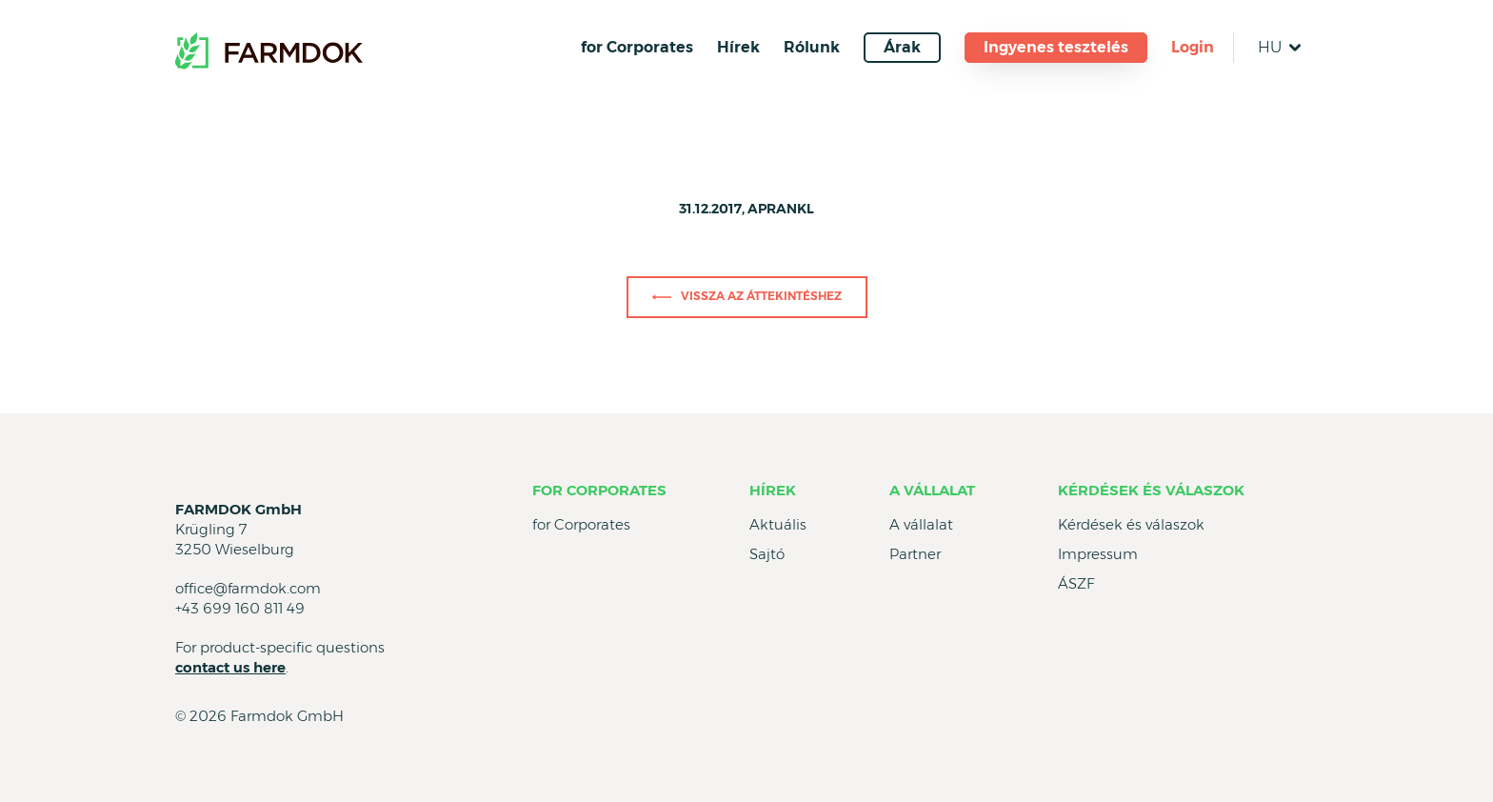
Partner (915, 554)
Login (1192, 47)
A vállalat (932, 490)
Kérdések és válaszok (1151, 490)
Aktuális (777, 524)
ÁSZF (1076, 583)
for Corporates (637, 47)
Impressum (1098, 554)
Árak (902, 47)
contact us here (230, 667)
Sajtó (767, 554)
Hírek (738, 47)
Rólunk (812, 47)
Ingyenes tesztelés (1056, 47)
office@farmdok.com (248, 588)
